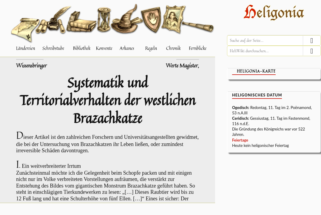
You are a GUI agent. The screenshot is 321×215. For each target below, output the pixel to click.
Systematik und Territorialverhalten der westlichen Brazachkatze (107, 100)
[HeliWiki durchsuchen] (274, 51)
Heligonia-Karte (256, 71)
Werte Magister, (182, 66)
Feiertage (240, 140)
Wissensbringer (31, 66)
